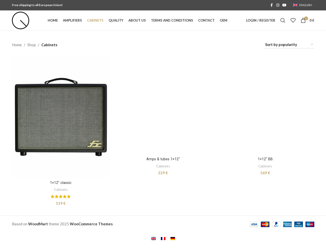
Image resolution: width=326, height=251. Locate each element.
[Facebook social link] (272, 5)
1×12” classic (60, 188)
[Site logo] (24, 23)
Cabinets (60, 195)
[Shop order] (289, 51)
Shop (31, 51)
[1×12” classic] (60, 123)
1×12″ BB (265, 188)
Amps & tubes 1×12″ (163, 189)
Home (17, 51)
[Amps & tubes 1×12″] (163, 123)
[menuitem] (153, 244)
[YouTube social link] (284, 5)
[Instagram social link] (278, 5)
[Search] (283, 24)
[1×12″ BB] (265, 123)
